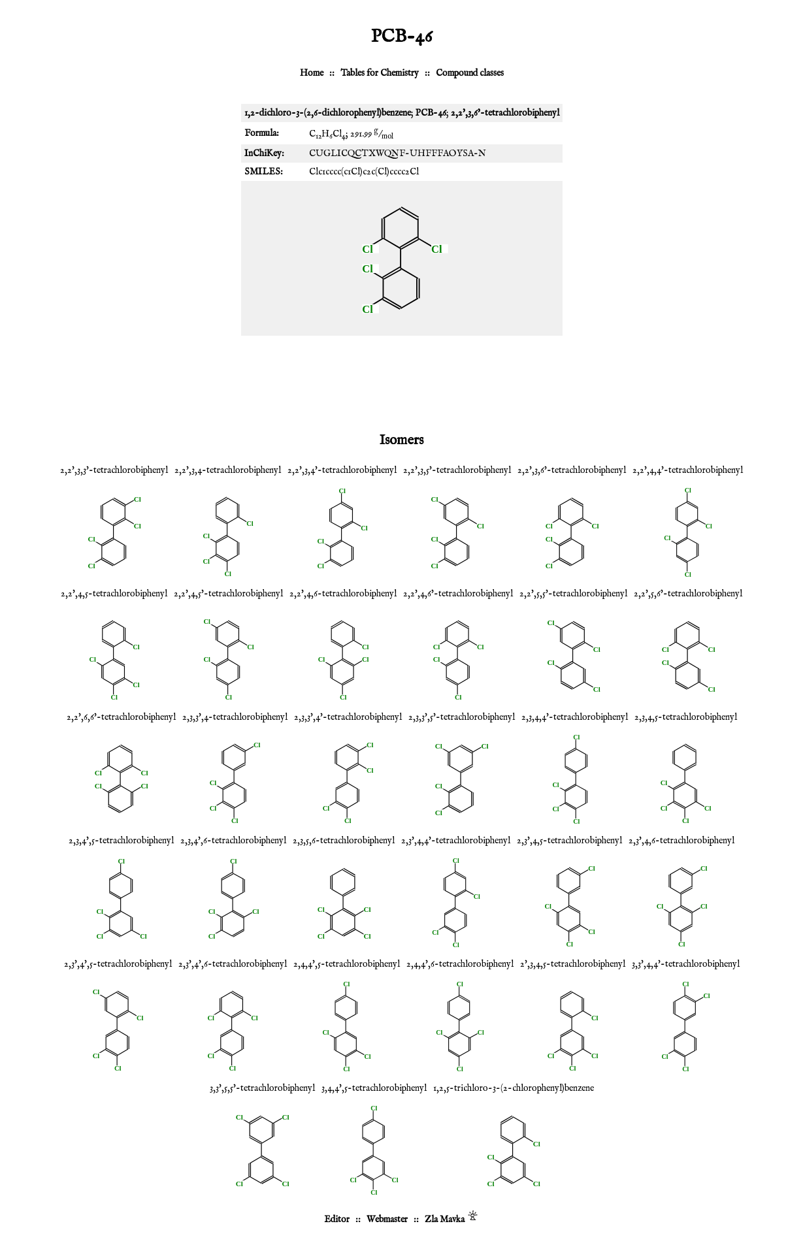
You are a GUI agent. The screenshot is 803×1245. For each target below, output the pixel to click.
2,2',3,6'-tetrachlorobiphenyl (571, 470)
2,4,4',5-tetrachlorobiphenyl (346, 964)
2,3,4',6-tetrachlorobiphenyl (233, 841)
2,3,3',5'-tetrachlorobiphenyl (461, 717)
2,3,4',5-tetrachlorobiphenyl (121, 841)
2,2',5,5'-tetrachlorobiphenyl (573, 594)
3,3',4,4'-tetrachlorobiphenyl (686, 964)
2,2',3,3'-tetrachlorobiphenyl (114, 470)
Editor (337, 1219)
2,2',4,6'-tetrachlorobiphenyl (458, 594)
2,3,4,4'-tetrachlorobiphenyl (574, 717)
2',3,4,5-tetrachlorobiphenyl (572, 964)
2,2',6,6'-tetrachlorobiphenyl (121, 717)
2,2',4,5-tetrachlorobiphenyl (114, 594)
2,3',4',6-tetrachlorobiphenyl (232, 964)
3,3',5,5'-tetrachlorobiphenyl (262, 1088)
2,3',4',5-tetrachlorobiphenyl (118, 964)
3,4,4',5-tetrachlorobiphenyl (374, 1088)
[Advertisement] (401, 381)
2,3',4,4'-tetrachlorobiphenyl (455, 841)
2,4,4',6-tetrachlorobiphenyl (460, 964)
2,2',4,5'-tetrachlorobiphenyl (228, 594)
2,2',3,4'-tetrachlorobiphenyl (342, 470)
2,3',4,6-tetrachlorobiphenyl (681, 841)
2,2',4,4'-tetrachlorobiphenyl (687, 470)
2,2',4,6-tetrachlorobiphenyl (343, 594)
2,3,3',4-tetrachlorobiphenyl (234, 717)
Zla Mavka (445, 1219)
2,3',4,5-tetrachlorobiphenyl (569, 841)
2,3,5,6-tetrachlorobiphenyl (344, 841)
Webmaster (387, 1219)
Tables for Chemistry (379, 73)
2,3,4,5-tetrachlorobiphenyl (685, 717)
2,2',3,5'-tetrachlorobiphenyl (457, 470)
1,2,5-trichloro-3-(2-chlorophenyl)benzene (513, 1088)
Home (311, 73)
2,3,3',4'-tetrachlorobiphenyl (348, 717)
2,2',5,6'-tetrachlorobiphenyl (688, 594)
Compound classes (470, 73)
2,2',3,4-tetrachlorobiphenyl (227, 470)
